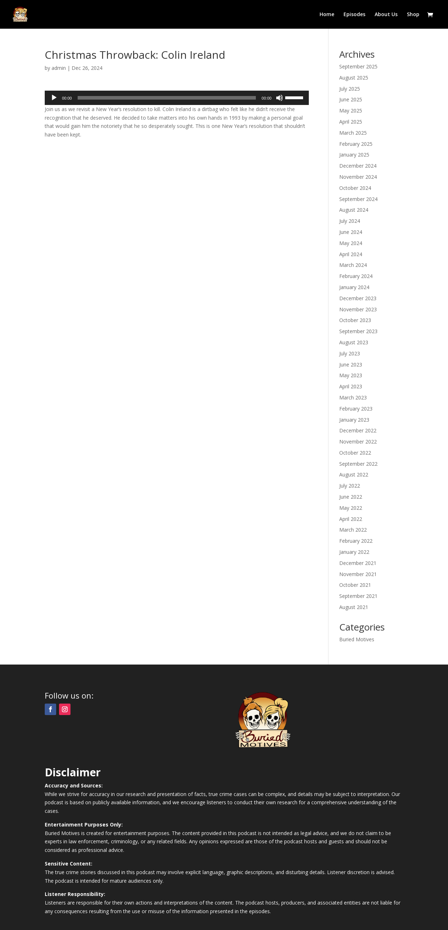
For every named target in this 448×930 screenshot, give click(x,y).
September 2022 (358, 463)
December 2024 (357, 165)
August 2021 (353, 607)
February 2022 (355, 540)
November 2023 (358, 309)
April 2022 (350, 519)
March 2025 (353, 132)
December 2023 (357, 298)
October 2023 (355, 320)
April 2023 (350, 386)
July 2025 (349, 88)
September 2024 (358, 199)
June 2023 (350, 364)
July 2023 (349, 353)
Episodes (354, 15)
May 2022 (350, 507)
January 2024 (354, 287)
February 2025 (355, 143)
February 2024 (355, 276)
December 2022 (357, 430)
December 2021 (357, 563)
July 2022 (349, 485)
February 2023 (355, 408)
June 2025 (350, 99)
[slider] (167, 98)
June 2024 (350, 232)
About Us (386, 15)
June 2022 (350, 496)
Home (327, 15)
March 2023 (353, 397)
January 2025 (354, 154)
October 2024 (355, 187)
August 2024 (353, 209)
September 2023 (358, 331)
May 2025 (350, 110)
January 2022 (354, 551)
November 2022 (358, 441)
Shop (413, 15)
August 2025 (353, 77)
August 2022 (353, 474)
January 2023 (354, 419)
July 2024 (349, 220)
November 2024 (358, 176)
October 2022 (355, 452)
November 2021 (358, 574)
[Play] (54, 97)
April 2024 (350, 254)
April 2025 (350, 121)
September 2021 (358, 596)
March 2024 (353, 265)
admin (59, 67)
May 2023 (350, 375)
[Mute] (279, 97)
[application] (176, 98)
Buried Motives (356, 639)
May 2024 (350, 243)
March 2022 (353, 529)
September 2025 (358, 66)
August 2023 (353, 342)
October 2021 (355, 584)
